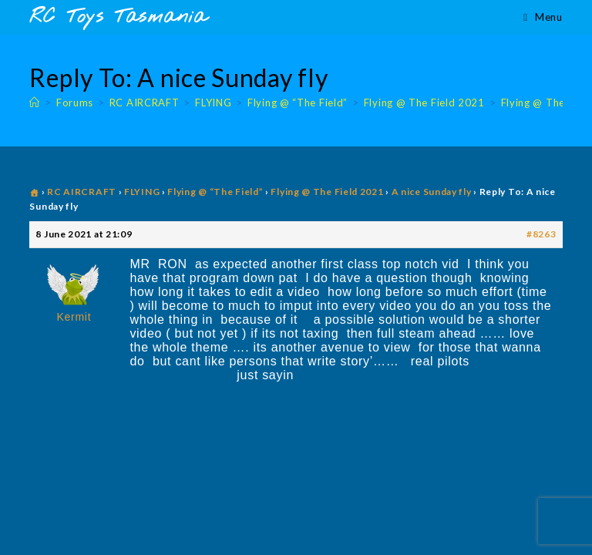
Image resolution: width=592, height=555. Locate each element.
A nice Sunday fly (432, 191)
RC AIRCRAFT (81, 191)
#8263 (541, 234)
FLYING (142, 191)
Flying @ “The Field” (215, 191)
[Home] (34, 102)
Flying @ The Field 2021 (327, 191)
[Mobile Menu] (542, 17)
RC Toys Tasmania (118, 17)
